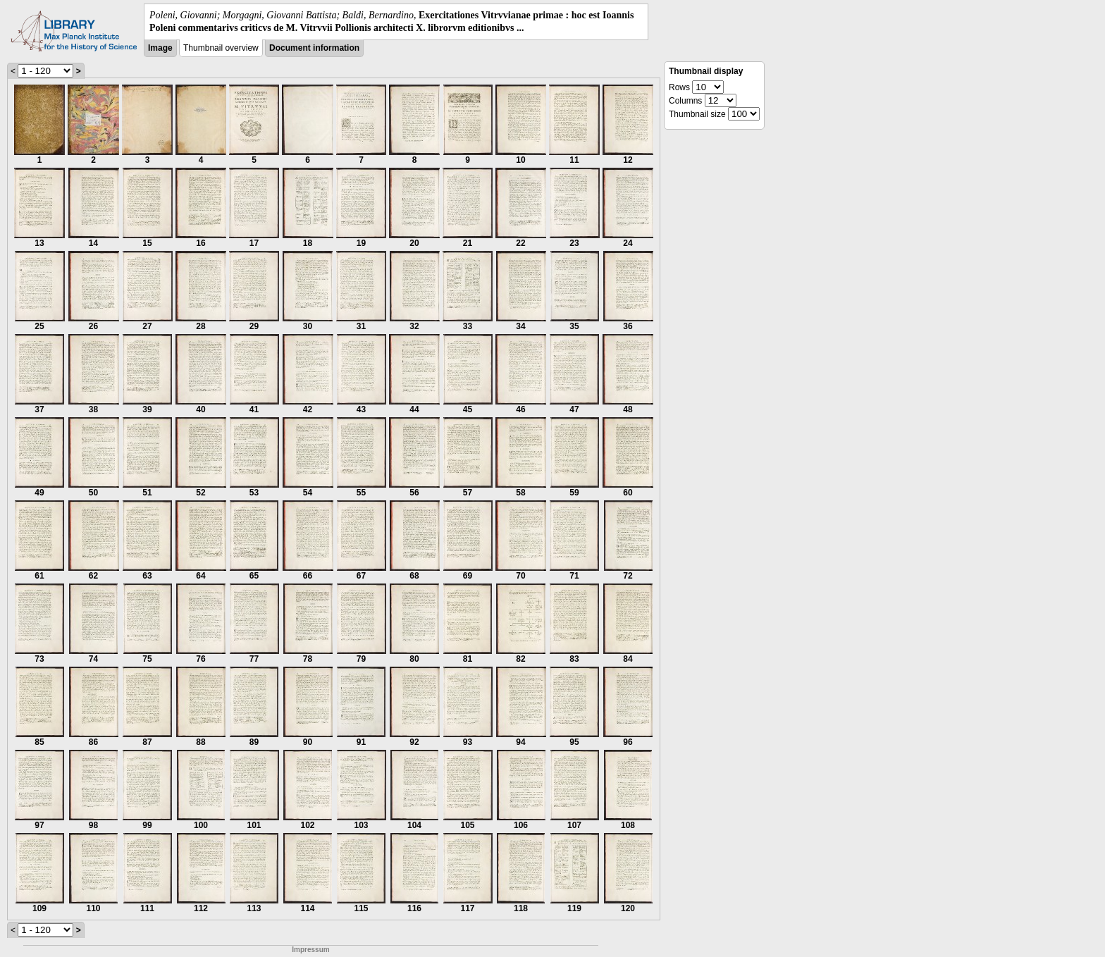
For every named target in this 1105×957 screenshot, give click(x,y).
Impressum (310, 949)
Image (160, 48)
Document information (314, 48)
